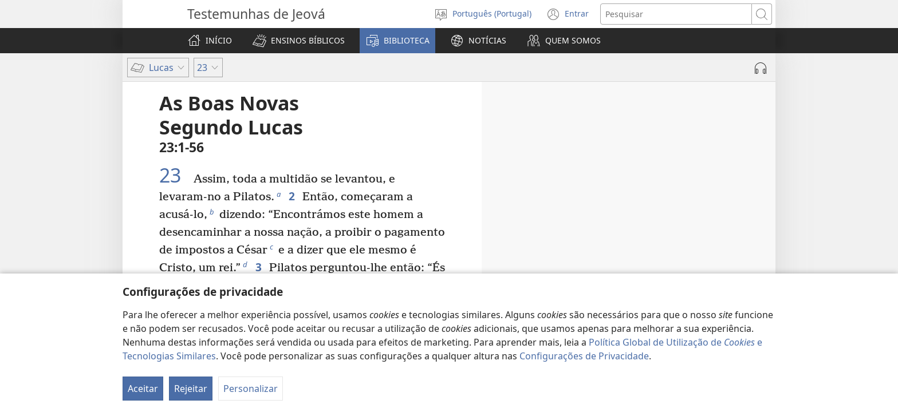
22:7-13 (668, 207)
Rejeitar (190, 388)
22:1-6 (657, 191)
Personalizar (250, 388)
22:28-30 (650, 272)
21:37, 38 (624, 175)
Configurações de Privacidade (584, 356)
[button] (298, 40)
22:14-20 (692, 223)
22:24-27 (711, 255)
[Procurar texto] (676, 14)
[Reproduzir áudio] (760, 68)
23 (175, 175)
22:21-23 (697, 239)
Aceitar (143, 388)
